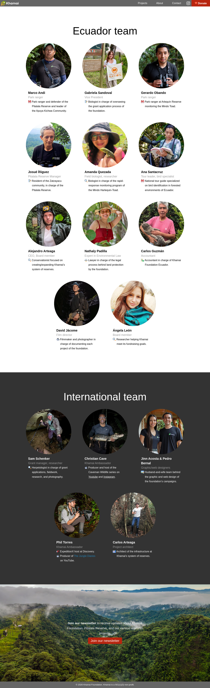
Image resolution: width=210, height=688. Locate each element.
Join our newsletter (105, 641)
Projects (142, 3)
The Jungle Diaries (84, 556)
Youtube (93, 476)
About (159, 3)
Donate (201, 3)
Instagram (109, 476)
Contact (176, 3)
